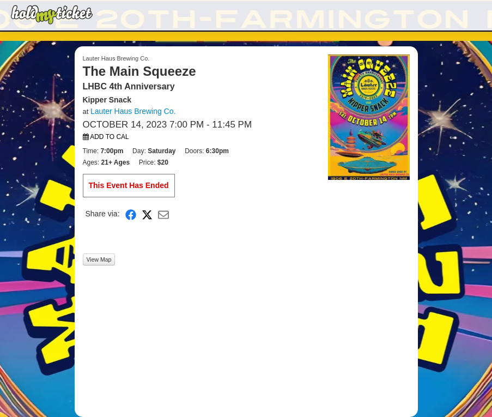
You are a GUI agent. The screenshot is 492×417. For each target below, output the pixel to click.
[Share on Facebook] (130, 214)
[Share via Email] (163, 214)
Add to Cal (106, 137)
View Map (99, 259)
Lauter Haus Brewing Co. (132, 111)
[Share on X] (147, 214)
